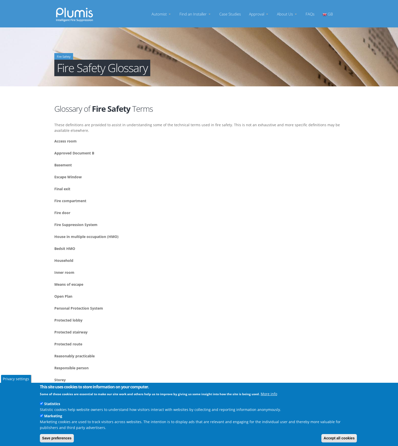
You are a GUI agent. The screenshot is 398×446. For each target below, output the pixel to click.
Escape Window (68, 176)
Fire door (62, 212)
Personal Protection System (78, 308)
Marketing (53, 415)
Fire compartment (70, 200)
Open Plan (63, 296)
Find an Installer (195, 14)
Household (63, 260)
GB (328, 14)
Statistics (52, 403)
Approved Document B (74, 153)
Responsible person (71, 367)
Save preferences (57, 438)
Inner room (64, 272)
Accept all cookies (339, 438)
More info (269, 393)
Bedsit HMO (64, 248)
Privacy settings (16, 378)
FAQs (310, 14)
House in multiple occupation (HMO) (86, 236)
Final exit (62, 188)
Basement (63, 165)
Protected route (68, 344)
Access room (65, 141)
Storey (60, 379)
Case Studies (230, 14)
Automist (161, 14)
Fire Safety (64, 56)
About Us (287, 14)
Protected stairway (71, 332)
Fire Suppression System (75, 224)
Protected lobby (68, 320)
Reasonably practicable (74, 356)
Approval (259, 14)
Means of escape (68, 284)
